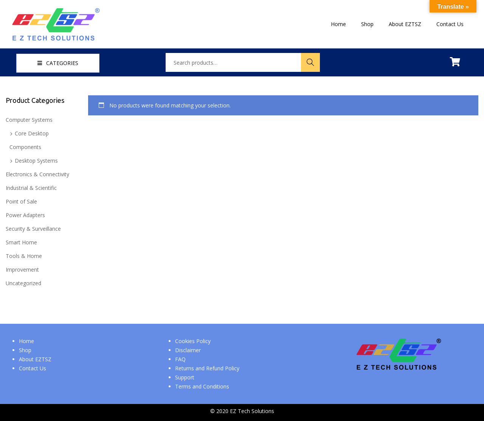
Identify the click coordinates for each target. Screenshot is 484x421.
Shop (25, 350)
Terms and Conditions (202, 386)
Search (310, 62)
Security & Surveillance (33, 228)
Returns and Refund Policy (207, 368)
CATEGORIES (57, 63)
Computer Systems (29, 119)
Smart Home (21, 242)
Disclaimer (188, 350)
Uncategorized (23, 283)
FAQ (180, 359)
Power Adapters (25, 215)
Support (184, 377)
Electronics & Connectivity (37, 174)
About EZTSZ (35, 359)
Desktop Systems (36, 160)
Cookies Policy (193, 341)
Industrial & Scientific (31, 187)
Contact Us (32, 368)
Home (26, 341)
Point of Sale (21, 201)
